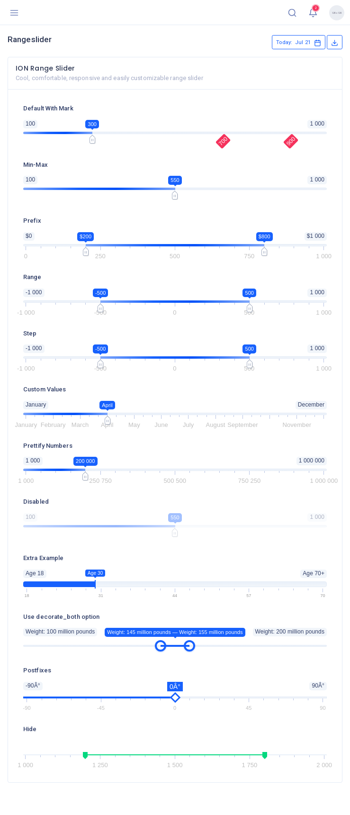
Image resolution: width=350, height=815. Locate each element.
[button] (292, 12)
